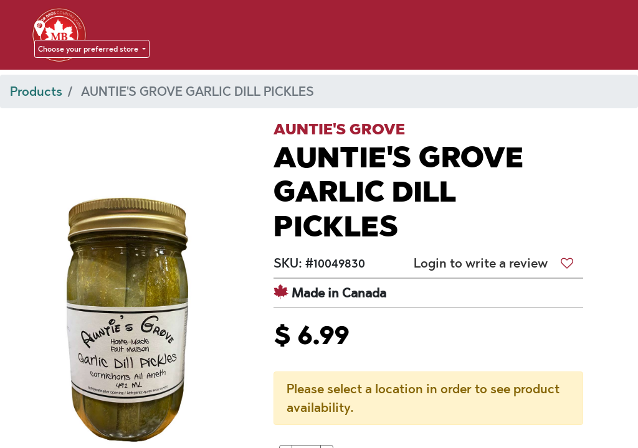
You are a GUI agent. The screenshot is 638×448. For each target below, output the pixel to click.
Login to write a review (481, 263)
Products (36, 91)
